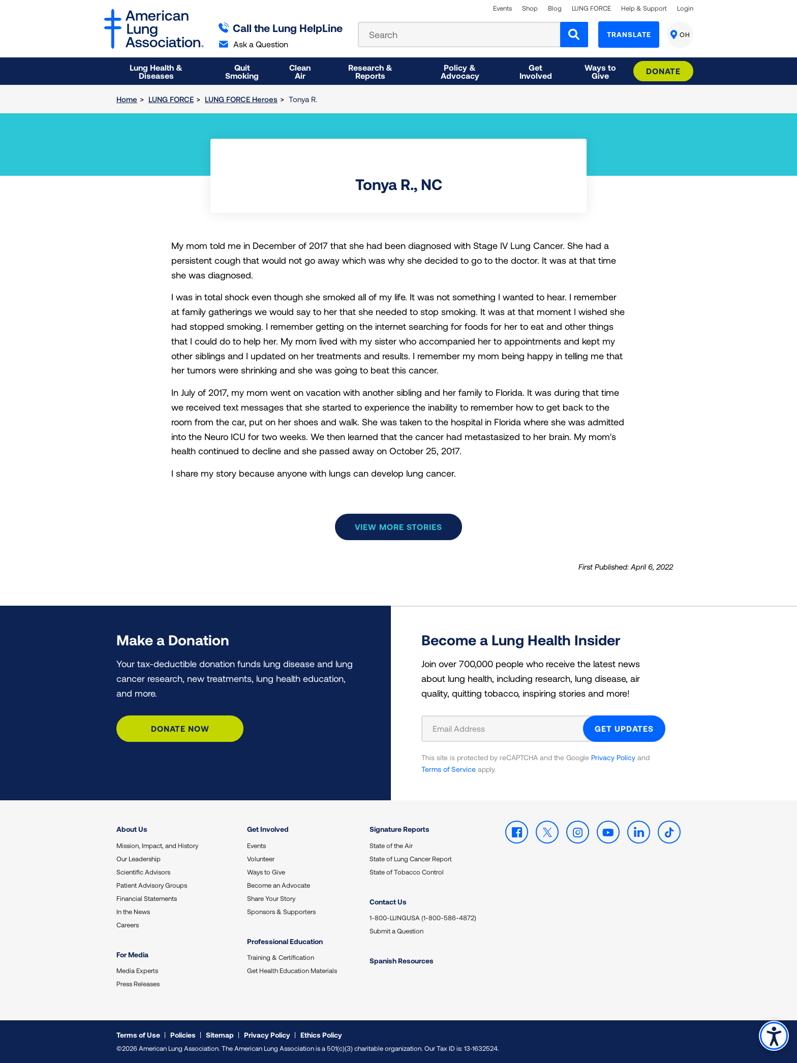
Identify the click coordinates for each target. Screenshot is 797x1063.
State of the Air (391, 845)
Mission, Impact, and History (157, 845)
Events (502, 8)
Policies (183, 1034)
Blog (555, 8)
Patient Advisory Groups (151, 885)
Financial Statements (146, 898)
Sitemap (220, 1034)
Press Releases (138, 984)
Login (685, 8)
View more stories (398, 527)
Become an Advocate (278, 885)
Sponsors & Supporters (281, 912)
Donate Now (180, 728)
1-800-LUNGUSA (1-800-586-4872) (423, 918)
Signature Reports (400, 829)
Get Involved (268, 829)
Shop (530, 8)
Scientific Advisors (143, 872)
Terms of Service (448, 769)
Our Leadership (138, 859)
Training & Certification (280, 957)
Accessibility (774, 1036)
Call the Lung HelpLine (281, 27)
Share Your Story (271, 898)
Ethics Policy (321, 1034)
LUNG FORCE (591, 8)
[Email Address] (508, 728)
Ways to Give (266, 872)
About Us (131, 829)
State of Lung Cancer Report (411, 859)
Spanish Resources (402, 960)
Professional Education (285, 941)
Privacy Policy (613, 757)
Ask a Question (253, 44)
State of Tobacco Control (407, 872)
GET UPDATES (624, 728)
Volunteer (260, 859)
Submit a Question (396, 931)
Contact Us (388, 901)
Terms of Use (138, 1034)
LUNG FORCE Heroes (241, 99)
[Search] (574, 34)
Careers (127, 925)
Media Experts (137, 970)
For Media (132, 954)
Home (126, 99)
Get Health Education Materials (292, 970)
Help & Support (644, 8)
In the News (133, 912)
